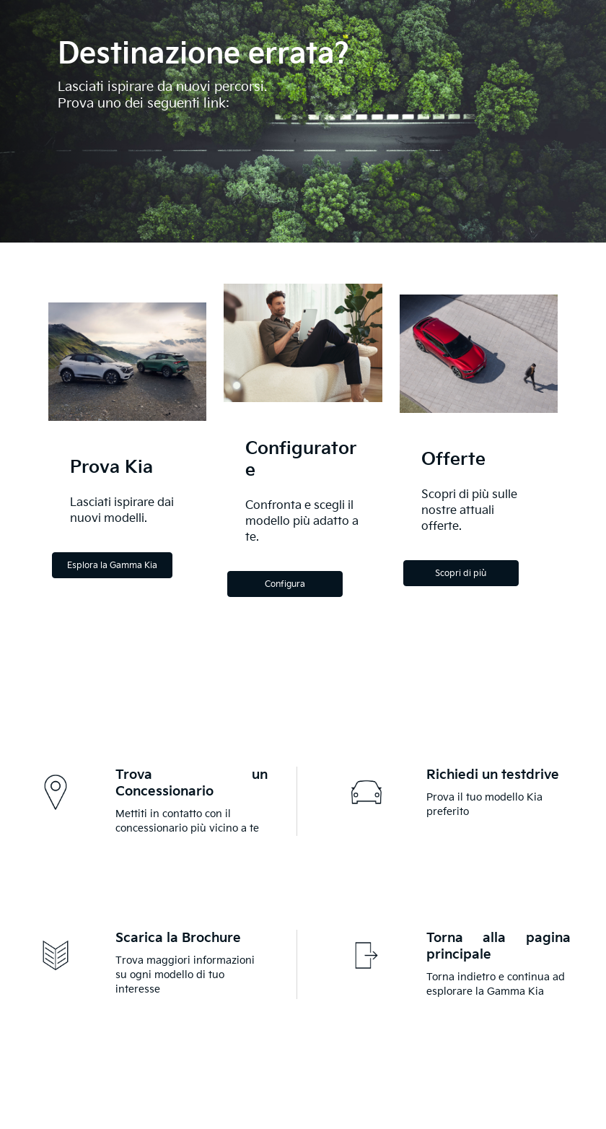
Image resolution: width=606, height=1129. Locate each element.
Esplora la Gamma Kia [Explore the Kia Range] (112, 565)
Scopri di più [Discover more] (460, 573)
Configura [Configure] (285, 584)
